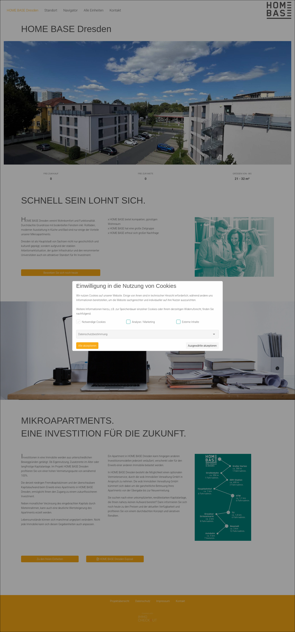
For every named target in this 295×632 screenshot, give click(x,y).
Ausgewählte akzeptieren (202, 345)
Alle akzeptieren (87, 345)
